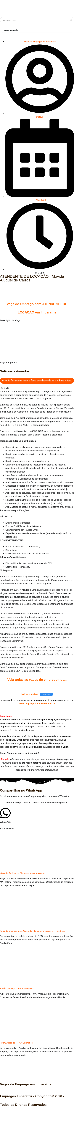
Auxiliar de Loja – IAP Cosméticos (16, 988)
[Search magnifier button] (71, 20)
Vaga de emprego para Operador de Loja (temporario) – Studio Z (32, 930)
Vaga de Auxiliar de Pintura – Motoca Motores (22, 873)
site (65, 680)
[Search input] (36, 20)
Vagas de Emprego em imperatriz (39, 41)
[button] (5, 815)
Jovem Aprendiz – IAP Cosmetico (16, 1042)
